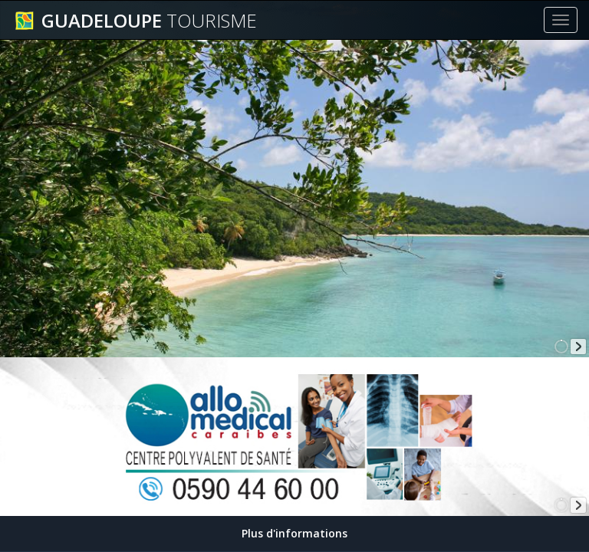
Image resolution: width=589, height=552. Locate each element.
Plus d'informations (294, 533)
